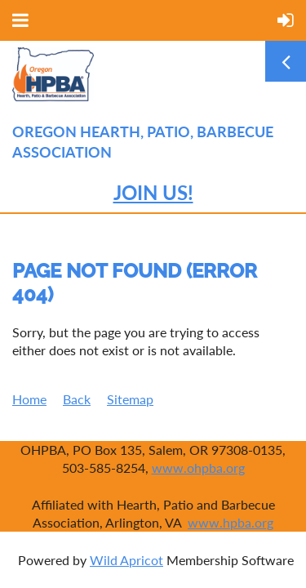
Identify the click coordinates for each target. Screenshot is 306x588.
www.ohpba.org (198, 467)
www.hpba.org (230, 522)
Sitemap (130, 399)
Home (29, 399)
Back (77, 399)
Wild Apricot (126, 560)
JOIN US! (153, 192)
